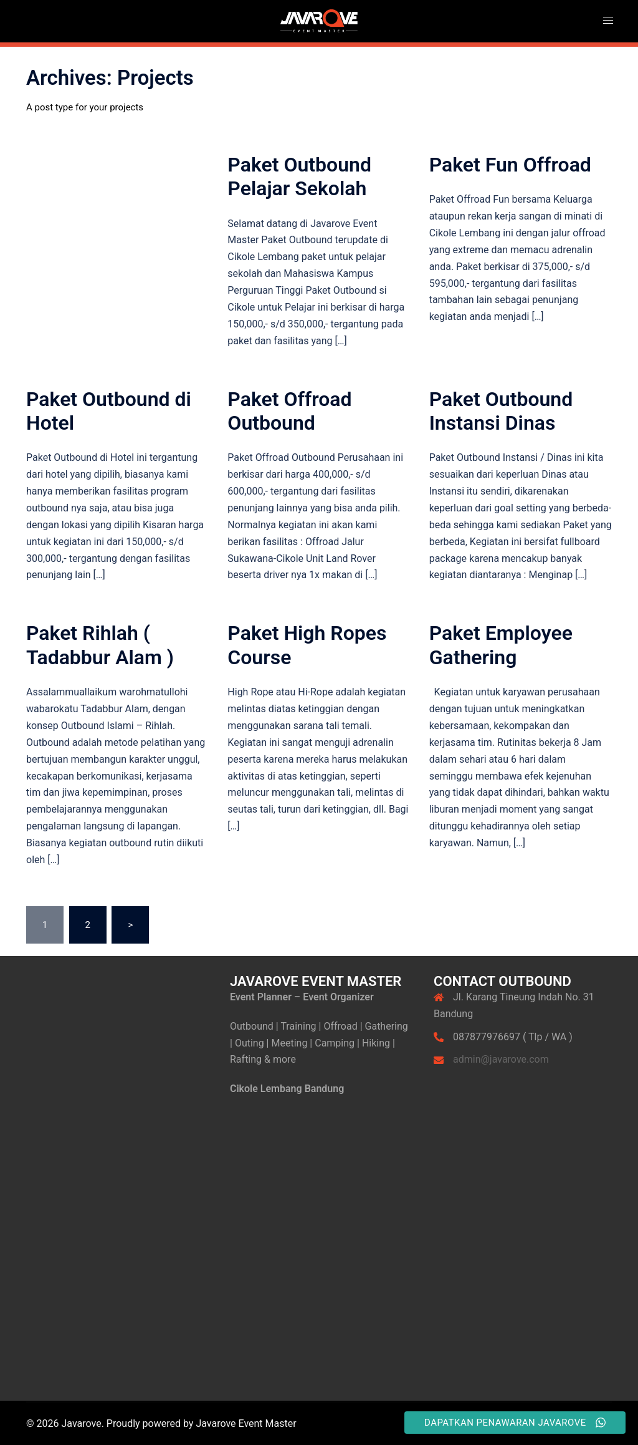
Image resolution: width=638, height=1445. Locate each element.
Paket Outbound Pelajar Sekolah (299, 176)
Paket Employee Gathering (501, 645)
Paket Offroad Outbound (289, 411)
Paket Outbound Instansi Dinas (501, 411)
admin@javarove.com (501, 1059)
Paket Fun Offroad (510, 164)
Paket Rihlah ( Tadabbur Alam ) (100, 645)
